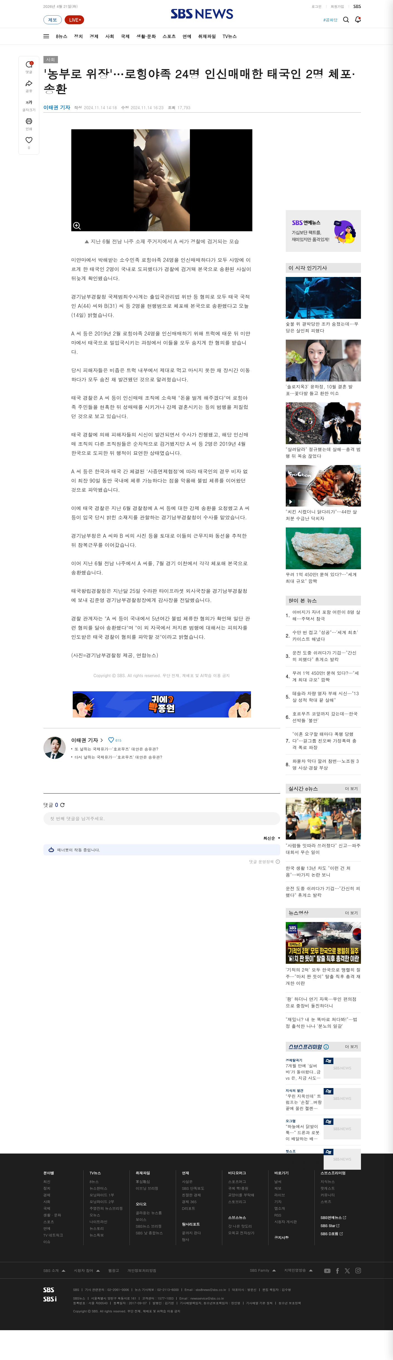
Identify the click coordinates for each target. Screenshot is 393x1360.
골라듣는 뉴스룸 (149, 1212)
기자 (278, 1201)
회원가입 (337, 6)
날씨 (278, 1181)
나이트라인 (98, 1221)
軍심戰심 (143, 1181)
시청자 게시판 (285, 1221)
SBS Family (263, 1270)
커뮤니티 (328, 1195)
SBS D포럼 (332, 1233)
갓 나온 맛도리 (240, 1226)
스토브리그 (237, 1201)
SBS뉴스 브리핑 (149, 1226)
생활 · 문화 (52, 1215)
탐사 (185, 1239)
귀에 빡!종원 (238, 1188)
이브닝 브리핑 (147, 1188)
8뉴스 (61, 36)
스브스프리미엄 (333, 1171)
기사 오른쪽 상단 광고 (322, 160)
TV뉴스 (230, 36)
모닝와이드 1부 (101, 1195)
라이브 (279, 1195)
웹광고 (113, 1270)
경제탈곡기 (294, 1060)
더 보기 (350, 788)
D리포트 (188, 1208)
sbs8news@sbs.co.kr (211, 1290)
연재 (185, 1171)
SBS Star (330, 1224)
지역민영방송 (298, 1270)
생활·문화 (146, 36)
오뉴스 (94, 1215)
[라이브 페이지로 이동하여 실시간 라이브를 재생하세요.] (74, 19)
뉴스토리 (96, 1228)
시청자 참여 (87, 1271)
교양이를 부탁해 (241, 1195)
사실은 (187, 1181)
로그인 (317, 6)
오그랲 (291, 1120)
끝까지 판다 (191, 1232)
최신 (47, 1181)
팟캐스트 (328, 1188)
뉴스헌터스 (98, 1188)
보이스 (141, 1219)
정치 (78, 36)
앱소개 (279, 1208)
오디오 (141, 1203)
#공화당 (330, 20)
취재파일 (207, 36)
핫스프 (291, 1151)
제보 (278, 1188)
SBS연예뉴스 (333, 1216)
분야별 (49, 1171)
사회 (109, 36)
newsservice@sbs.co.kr (207, 1298)
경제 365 (189, 1201)
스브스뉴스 (237, 1216)
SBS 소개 (54, 1271)
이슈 (47, 1241)
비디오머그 (237, 1171)
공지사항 (281, 1237)
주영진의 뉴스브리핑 (106, 1208)
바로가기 (281, 1171)
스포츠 (169, 36)
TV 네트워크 (53, 1235)
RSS (277, 1215)
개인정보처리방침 (142, 1270)
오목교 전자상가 (241, 1232)
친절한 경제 (191, 1195)
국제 (125, 36)
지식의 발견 (295, 1090)
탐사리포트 (191, 1223)
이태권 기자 (87, 740)
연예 (186, 36)
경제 (94, 36)
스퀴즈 (326, 1201)
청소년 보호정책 (290, 1303)
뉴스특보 (96, 1235)
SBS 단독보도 (193, 1188)
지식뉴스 (328, 1181)
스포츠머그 (237, 1181)
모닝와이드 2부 (101, 1201)
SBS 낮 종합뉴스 (149, 1232)
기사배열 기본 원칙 (259, 1303)
